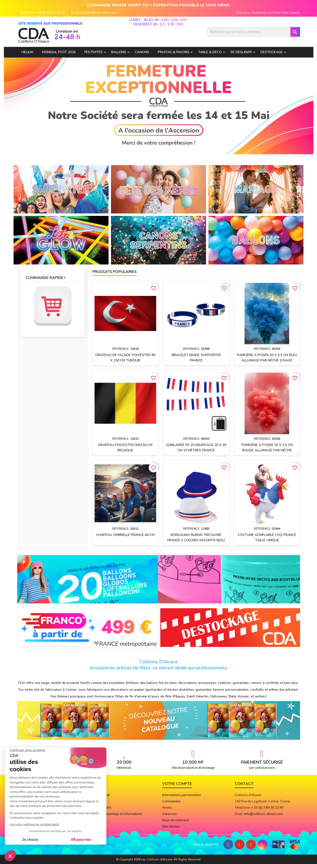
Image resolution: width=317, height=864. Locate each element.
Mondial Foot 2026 (59, 52)
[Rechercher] (253, 32)
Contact (244, 783)
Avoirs (167, 807)
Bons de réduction (175, 820)
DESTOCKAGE (271, 52)
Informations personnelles (181, 795)
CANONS (142, 52)
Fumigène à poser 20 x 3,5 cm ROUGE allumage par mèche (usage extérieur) (267, 450)
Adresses (169, 814)
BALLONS (118, 52)
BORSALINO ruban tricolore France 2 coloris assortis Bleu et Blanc (196, 540)
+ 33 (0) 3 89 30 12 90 (49, 13)
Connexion (259, 13)
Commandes (171, 801)
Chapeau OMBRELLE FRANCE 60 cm (125, 535)
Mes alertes (171, 826)
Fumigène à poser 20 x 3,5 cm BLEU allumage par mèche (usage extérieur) (267, 360)
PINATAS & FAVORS (173, 52)
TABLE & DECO (210, 52)
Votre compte (177, 783)
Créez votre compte (286, 13)
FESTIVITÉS (93, 52)
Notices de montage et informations (116, 814)
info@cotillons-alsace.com (99, 13)
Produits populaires (114, 271)
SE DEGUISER (241, 52)
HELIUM (27, 52)
